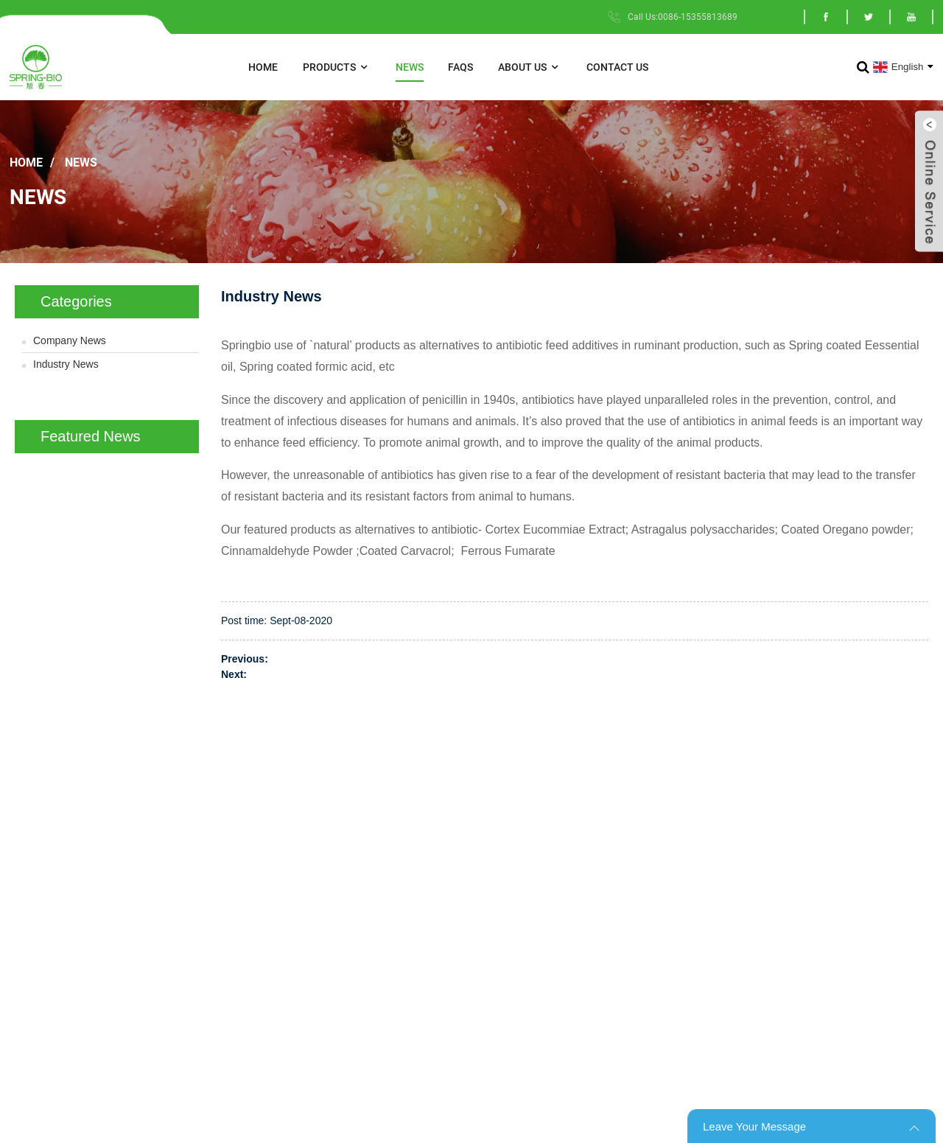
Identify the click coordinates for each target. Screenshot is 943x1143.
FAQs (460, 67)
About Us (529, 67)
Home (263, 67)
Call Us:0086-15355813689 (682, 17)
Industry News (66, 364)
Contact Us (617, 67)
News (410, 67)
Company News (69, 340)
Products (337, 67)
